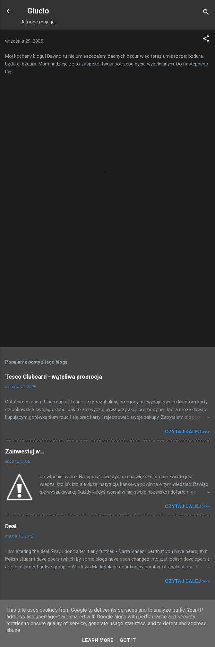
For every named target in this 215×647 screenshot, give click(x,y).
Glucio (38, 10)
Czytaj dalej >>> (187, 432)
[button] (206, 40)
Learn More (97, 640)
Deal (11, 526)
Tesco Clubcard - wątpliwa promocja (53, 376)
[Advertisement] (107, 292)
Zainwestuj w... (24, 451)
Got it (128, 640)
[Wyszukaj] (206, 13)
